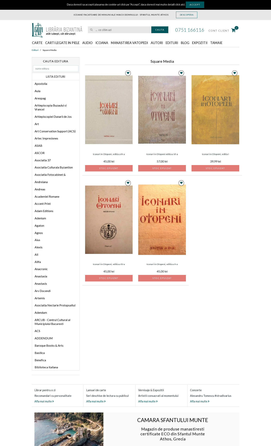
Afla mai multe (44, 401)
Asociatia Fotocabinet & (50, 174)
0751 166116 (189, 30)
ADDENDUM (44, 338)
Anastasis (41, 283)
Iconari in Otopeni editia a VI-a (162, 154)
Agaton (39, 225)
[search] (119, 30)
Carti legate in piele (64, 43)
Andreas (40, 189)
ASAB (38, 145)
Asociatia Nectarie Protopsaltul (55, 305)
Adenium (40, 218)
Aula (37, 91)
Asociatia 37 (43, 160)
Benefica (40, 360)
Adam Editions (44, 211)
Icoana (106, 43)
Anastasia (41, 276)
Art (37, 124)
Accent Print (43, 204)
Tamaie (226, 43)
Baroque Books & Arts (49, 345)
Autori (163, 43)
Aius (37, 240)
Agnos (39, 233)
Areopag (40, 98)
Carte (37, 43)
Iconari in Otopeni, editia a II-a (162, 264)
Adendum (41, 312)
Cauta (159, 29)
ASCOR (40, 153)
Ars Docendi (42, 291)
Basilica (40, 353)
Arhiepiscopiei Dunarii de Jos (53, 116)
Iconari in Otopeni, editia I (215, 154)
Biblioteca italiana (46, 367)
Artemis (40, 298)
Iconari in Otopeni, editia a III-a (109, 154)
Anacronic (41, 269)
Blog (193, 43)
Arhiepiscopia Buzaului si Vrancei (51, 107)
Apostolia (41, 84)
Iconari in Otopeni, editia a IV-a (109, 264)
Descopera (187, 14)
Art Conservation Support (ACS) (55, 131)
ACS (37, 331)
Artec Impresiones (46, 138)
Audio (91, 43)
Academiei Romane (47, 196)
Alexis (38, 247)
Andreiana (41, 182)
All (36, 254)
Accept (195, 4)
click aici (180, 4)
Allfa (38, 262)
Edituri (179, 43)
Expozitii (209, 43)
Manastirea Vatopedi (134, 43)
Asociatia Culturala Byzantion (54, 167)
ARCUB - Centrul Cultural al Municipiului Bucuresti (52, 322)
